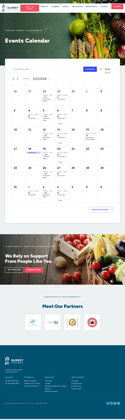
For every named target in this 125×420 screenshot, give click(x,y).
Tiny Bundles (61, 99)
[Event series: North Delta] (46, 97)
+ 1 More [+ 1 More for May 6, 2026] (59, 124)
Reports (47, 390)
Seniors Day (31, 118)
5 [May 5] (43, 110)
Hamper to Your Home (32, 384)
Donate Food (74, 387)
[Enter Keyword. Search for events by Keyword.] (47, 69)
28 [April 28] (44, 91)
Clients (65, 9)
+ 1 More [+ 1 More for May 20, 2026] (59, 162)
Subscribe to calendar (100, 210)
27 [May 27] (58, 168)
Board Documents (50, 392)
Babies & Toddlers (30, 382)
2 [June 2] (43, 187)
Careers (46, 384)
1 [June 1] (28, 187)
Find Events (90, 69)
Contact (103, 9)
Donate (116, 9)
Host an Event (75, 390)
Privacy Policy (30, 404)
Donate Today (38, 270)
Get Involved (77, 9)
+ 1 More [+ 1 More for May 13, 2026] (59, 143)
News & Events (91, 9)
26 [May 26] (44, 168)
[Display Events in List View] (101, 69)
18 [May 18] (29, 148)
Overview (47, 382)
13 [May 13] (58, 129)
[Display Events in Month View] (107, 69)
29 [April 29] (58, 91)
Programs (56, 9)
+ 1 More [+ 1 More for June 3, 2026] (59, 200)
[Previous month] (13, 78)
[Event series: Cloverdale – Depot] (46, 116)
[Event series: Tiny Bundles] (58, 97)
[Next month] (17, 78)
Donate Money (75, 384)
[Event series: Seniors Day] (29, 116)
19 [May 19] (44, 148)
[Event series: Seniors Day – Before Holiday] (87, 135)
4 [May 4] (29, 110)
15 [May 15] (87, 129)
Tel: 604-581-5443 (12, 382)
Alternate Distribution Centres (54, 387)
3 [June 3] (58, 187)
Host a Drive (30, 11)
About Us (45, 9)
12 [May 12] (44, 129)
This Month (26, 79)
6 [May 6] (58, 110)
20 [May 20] (59, 148)
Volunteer (73, 382)
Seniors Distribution (31, 387)
